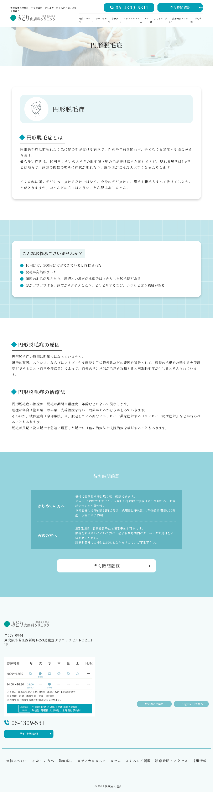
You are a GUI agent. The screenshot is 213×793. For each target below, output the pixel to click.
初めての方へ (43, 761)
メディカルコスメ (91, 761)
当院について (17, 761)
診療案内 (65, 761)
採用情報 (199, 761)
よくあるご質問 (138, 761)
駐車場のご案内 (150, 700)
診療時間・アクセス (171, 761)
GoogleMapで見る (190, 700)
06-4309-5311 (132, 7)
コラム (115, 761)
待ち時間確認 (180, 7)
